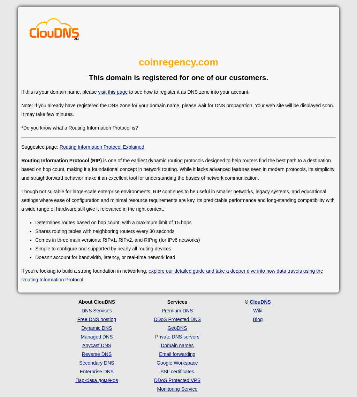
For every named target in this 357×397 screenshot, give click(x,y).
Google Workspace (177, 363)
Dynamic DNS (97, 328)
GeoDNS (177, 328)
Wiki (257, 310)
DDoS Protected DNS (177, 319)
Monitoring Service (177, 389)
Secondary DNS (96, 363)
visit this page (113, 92)
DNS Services (97, 310)
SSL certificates (177, 371)
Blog (258, 319)
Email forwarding (177, 354)
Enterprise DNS (97, 371)
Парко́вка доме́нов (97, 380)
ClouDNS (260, 302)
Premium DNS (177, 310)
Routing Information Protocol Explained (102, 147)
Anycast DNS (96, 345)
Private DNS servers (177, 337)
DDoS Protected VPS (177, 380)
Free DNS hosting (96, 319)
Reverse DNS (97, 354)
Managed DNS (97, 337)
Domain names (177, 345)
